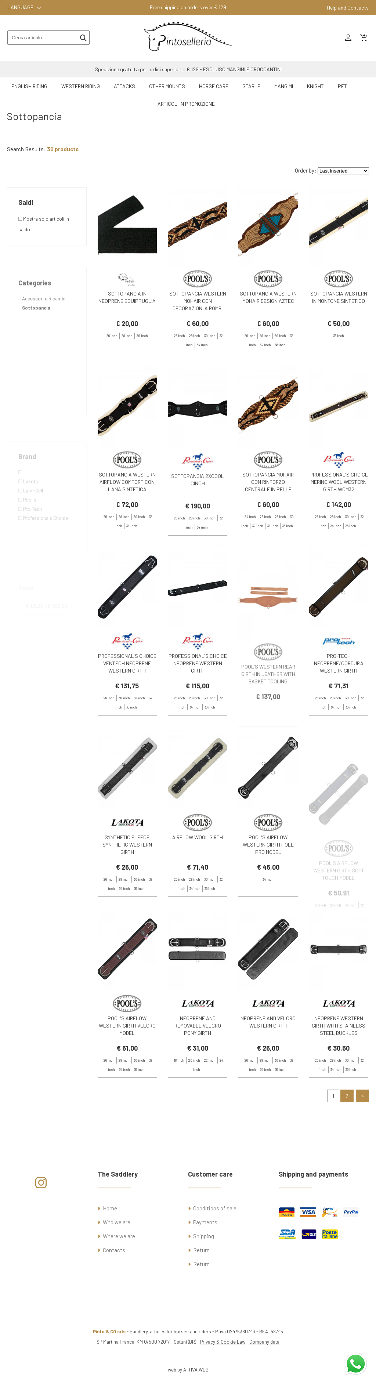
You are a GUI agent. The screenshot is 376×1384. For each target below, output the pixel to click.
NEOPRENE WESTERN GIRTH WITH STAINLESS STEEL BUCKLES (338, 1053)
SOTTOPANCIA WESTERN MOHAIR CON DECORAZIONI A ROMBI (197, 300)
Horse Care (213, 86)
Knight (315, 86)
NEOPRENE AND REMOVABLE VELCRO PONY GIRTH (197, 1053)
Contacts (114, 1250)
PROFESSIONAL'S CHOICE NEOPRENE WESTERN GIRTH (198, 691)
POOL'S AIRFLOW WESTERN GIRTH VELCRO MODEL (127, 1053)
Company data (264, 1342)
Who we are (116, 1222)
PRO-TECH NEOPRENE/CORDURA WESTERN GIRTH (339, 691)
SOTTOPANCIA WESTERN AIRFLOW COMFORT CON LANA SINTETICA (127, 510)
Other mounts (167, 86)
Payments (205, 1222)
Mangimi (283, 86)
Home (110, 1208)
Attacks (124, 86)
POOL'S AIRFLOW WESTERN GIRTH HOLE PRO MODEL (268, 872)
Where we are (119, 1236)
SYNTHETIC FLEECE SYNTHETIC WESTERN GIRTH (127, 872)
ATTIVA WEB (196, 1370)
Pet (342, 86)
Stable (251, 86)
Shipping (203, 1236)
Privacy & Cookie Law (222, 1342)
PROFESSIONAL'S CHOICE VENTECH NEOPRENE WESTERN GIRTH (127, 691)
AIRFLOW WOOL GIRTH (197, 865)
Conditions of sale (214, 1208)
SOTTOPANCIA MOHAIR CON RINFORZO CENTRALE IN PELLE (268, 510)
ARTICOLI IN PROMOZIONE (186, 104)
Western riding (80, 86)
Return (201, 1250)
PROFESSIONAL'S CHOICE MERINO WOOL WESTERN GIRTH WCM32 (339, 510)
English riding (29, 86)
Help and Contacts (348, 7)
